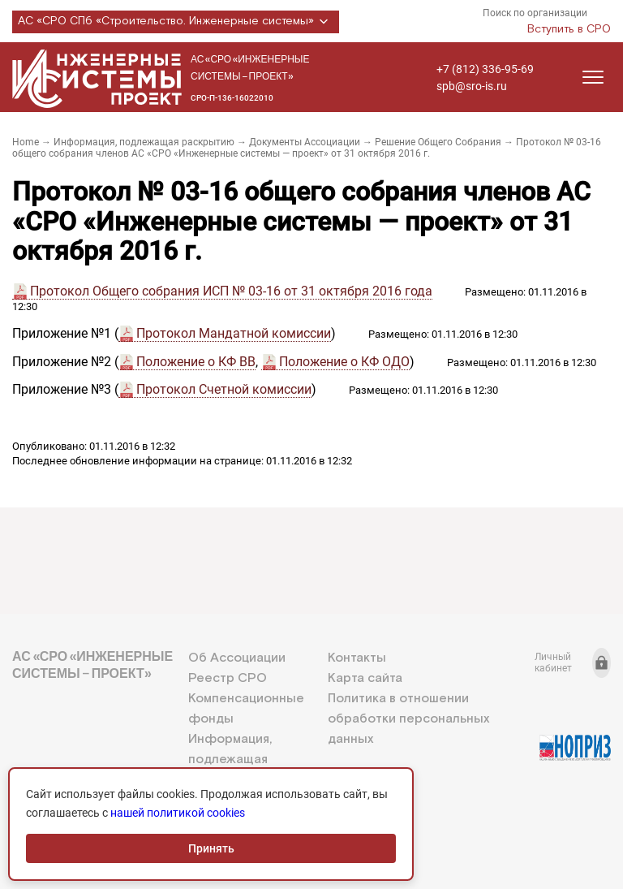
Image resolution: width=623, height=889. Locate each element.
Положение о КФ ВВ (196, 361)
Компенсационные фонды (246, 708)
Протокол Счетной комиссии (224, 389)
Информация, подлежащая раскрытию (144, 142)
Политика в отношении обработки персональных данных (408, 719)
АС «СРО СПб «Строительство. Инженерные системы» (175, 22)
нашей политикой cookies (177, 812)
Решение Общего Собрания (438, 142)
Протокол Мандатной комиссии (233, 333)
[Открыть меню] (593, 77)
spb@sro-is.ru (471, 86)
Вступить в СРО (569, 29)
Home (25, 142)
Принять (211, 848)
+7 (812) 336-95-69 (485, 69)
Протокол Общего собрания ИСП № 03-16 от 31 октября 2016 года (231, 291)
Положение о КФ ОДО (344, 361)
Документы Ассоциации (304, 142)
